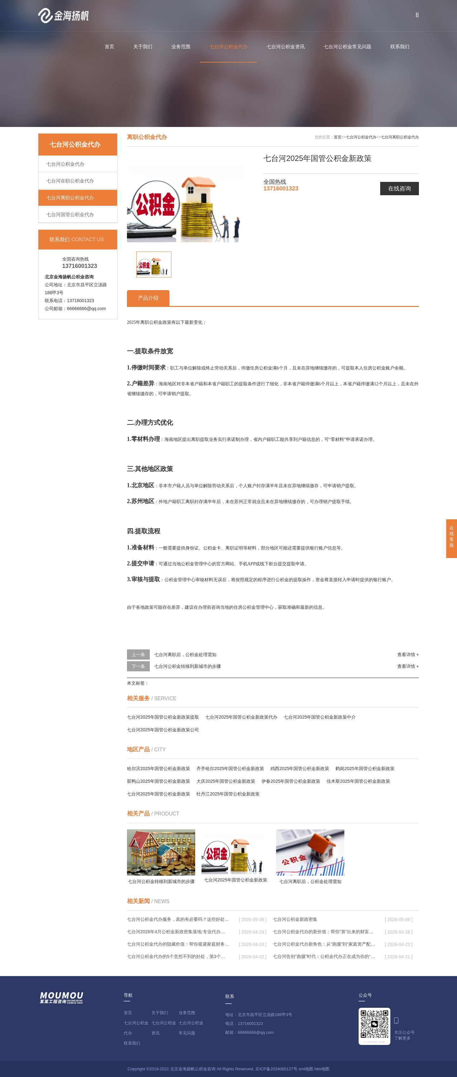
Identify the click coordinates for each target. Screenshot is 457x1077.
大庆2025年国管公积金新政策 (225, 781)
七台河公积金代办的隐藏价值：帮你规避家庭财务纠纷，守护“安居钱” (178, 944)
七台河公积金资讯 (286, 46)
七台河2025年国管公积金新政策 (158, 793)
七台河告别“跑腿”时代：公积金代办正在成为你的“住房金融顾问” (324, 956)
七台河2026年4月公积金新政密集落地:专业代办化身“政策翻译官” (178, 931)
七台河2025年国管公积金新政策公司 (163, 729)
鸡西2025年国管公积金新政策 (299, 768)
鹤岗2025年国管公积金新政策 (364, 768)
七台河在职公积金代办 (70, 180)
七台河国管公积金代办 (70, 214)
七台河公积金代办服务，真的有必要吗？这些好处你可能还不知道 (178, 919)
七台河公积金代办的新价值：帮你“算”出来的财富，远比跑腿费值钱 (324, 931)
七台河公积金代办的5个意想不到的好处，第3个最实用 (178, 956)
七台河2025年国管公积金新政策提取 (163, 717)
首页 (109, 46)
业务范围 (180, 46)
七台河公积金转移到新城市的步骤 (187, 666)
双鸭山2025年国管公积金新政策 (158, 781)
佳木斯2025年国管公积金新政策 (358, 781)
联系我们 (399, 46)
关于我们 (142, 46)
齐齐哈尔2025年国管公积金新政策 (230, 768)
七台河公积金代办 (228, 46)
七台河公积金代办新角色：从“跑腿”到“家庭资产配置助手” (324, 944)
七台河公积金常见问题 (347, 46)
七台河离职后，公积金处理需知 (185, 654)
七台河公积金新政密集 (295, 919)
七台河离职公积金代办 (70, 197)
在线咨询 (399, 188)
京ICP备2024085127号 (276, 1069)
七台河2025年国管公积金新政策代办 (241, 717)
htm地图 (322, 1069)
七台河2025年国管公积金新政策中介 (320, 717)
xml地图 (306, 1069)
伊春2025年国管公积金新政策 (291, 781)
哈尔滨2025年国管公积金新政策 (158, 768)
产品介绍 (148, 298)
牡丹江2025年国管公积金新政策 (228, 793)
